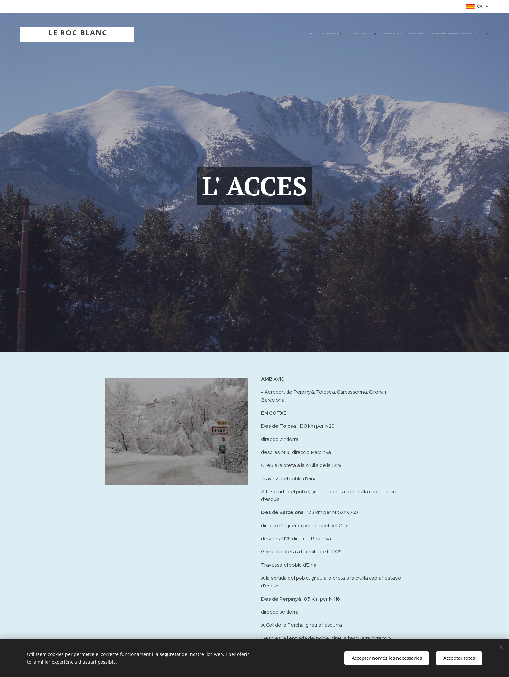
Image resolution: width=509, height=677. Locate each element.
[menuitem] (421, 34)
